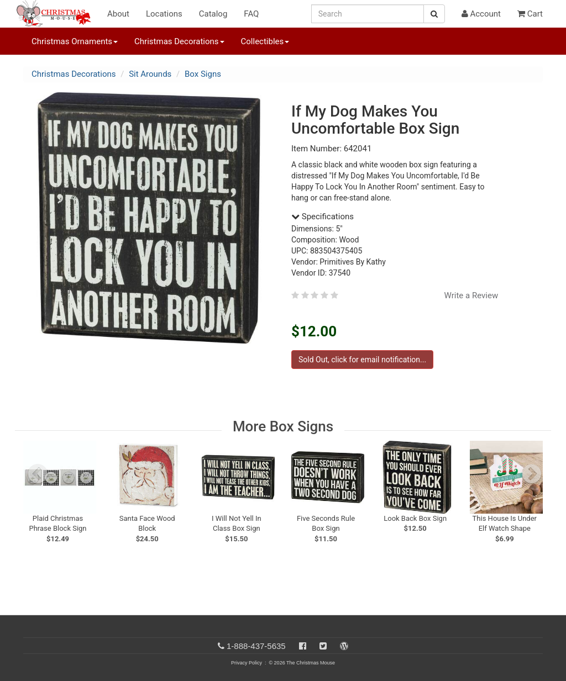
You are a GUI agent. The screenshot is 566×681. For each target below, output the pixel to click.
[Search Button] (434, 13)
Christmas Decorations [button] (179, 41)
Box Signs (203, 74)
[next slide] (532, 474)
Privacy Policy (246, 663)
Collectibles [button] (265, 41)
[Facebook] (302, 646)
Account (481, 14)
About (118, 14)
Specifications (322, 216)
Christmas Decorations (74, 74)
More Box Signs (283, 426)
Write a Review (471, 295)
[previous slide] (38, 474)
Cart (530, 14)
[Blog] (344, 646)
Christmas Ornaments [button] (75, 41)
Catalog (213, 14)
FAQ (251, 14)
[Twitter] (323, 646)
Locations (164, 14)
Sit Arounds (150, 74)
